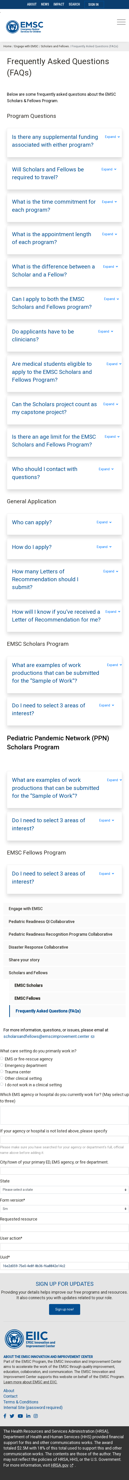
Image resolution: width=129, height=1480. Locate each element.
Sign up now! (64, 1309)
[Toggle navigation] (121, 23)
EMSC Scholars (29, 985)
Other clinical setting (23, 1078)
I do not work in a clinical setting (33, 1085)
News (45, 4)
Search (74, 4)
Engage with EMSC (26, 46)
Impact (58, 4)
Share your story (24, 960)
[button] (56, 141)
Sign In (93, 4)
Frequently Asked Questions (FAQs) (48, 1011)
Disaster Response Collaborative (38, 947)
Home (7, 46)
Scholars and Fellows (55, 46)
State (5, 1181)
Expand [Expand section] (111, 137)
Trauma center (18, 1072)
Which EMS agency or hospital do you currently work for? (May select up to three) (64, 1097)
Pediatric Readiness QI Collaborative (42, 921)
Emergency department (26, 1065)
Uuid (5, 1257)
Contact (10, 1396)
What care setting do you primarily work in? (38, 1051)
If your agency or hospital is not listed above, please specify (53, 1131)
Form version (12, 1200)
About (32, 4)
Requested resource (18, 1219)
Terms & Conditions (20, 1402)
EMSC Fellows (27, 998)
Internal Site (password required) (33, 1407)
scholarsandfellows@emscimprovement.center (46, 1036)
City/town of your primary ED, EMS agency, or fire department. (54, 1162)
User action (11, 1238)
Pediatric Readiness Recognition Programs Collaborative (60, 934)
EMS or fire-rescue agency (29, 1059)
